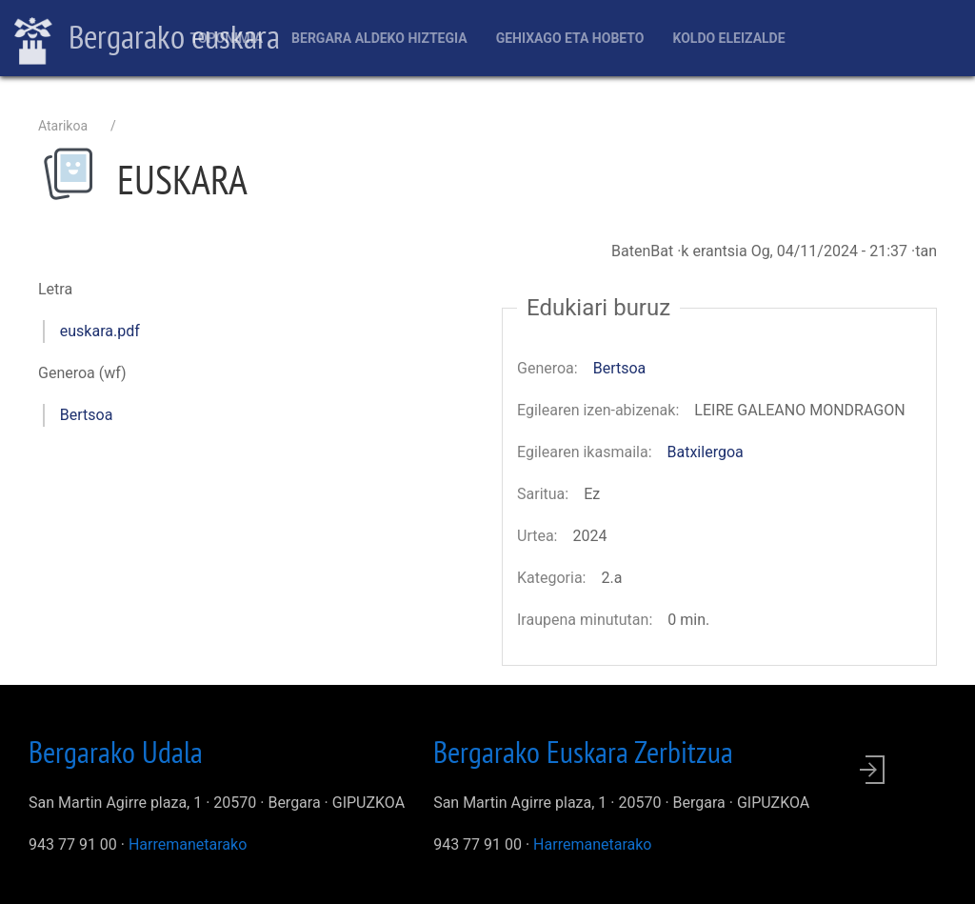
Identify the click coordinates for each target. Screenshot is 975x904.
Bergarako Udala (116, 752)
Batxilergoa (705, 452)
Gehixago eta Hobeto (570, 38)
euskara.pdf (100, 331)
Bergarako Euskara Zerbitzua (583, 752)
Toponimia (226, 38)
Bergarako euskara (147, 39)
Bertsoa (86, 415)
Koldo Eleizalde (728, 38)
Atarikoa (63, 125)
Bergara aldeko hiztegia (379, 38)
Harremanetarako (188, 844)
